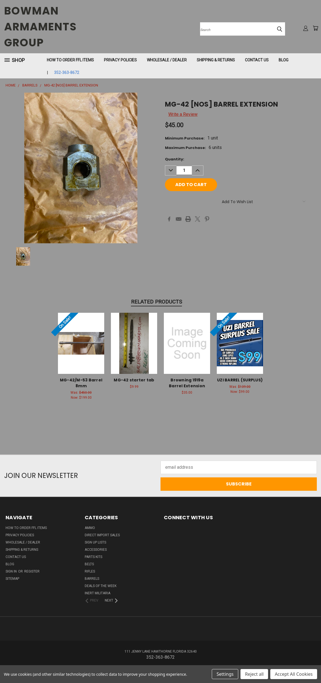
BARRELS (92, 579)
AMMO (90, 528)
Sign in (12, 571)
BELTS (89, 564)
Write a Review (183, 114)
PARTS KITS (93, 557)
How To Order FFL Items (70, 60)
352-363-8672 (66, 72)
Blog (283, 60)
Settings (225, 674)
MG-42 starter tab (134, 380)
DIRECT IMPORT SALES (102, 535)
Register (32, 571)
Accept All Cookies (294, 674)
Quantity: (174, 159)
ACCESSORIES (96, 550)
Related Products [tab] (156, 302)
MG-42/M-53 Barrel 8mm (81, 383)
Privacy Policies (120, 60)
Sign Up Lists (95, 542)
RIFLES (90, 571)
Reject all (254, 674)
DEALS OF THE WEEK (100, 586)
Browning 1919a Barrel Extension (187, 383)
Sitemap (12, 579)
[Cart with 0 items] (315, 28)
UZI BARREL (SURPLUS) (240, 380)
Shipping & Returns (216, 60)
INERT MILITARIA (97, 593)
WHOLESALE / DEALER (167, 60)
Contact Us (257, 60)
